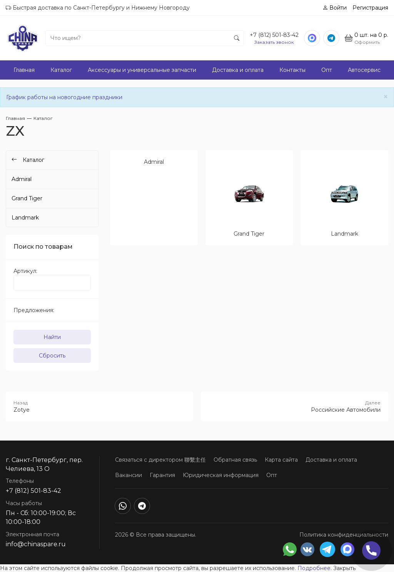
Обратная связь (235, 459)
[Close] (385, 97)
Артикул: (25, 271)
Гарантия (162, 475)
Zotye (99, 406)
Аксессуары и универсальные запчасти (142, 70)
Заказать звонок (274, 42)
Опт (326, 70)
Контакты (292, 70)
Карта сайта (281, 459)
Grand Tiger (27, 198)
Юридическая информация (221, 475)
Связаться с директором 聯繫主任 (160, 459)
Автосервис (364, 70)
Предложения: (33, 310)
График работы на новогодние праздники (64, 97)
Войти (334, 7)
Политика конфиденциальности (343, 534)
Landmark (25, 217)
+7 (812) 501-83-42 (274, 35)
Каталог (61, 70)
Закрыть (344, 568)
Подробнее (314, 568)
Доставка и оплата (238, 70)
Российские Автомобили (295, 406)
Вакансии (128, 475)
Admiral (22, 179)
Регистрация (370, 7)
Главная (24, 70)
